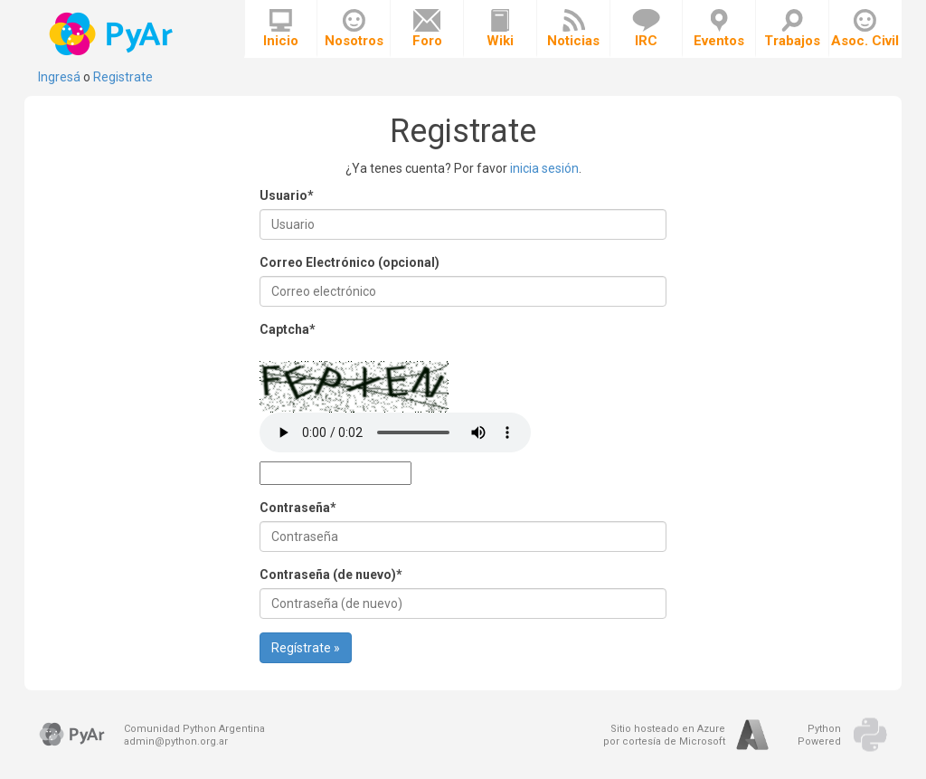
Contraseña (298, 507)
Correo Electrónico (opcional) (349, 262)
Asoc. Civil (865, 29)
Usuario (287, 195)
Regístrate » (305, 648)
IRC (646, 29)
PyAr (112, 34)
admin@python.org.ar (176, 741)
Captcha (288, 329)
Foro (427, 29)
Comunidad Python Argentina (194, 729)
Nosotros (354, 29)
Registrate (123, 77)
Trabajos (792, 29)
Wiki (500, 29)
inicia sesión (544, 168)
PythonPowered (819, 735)
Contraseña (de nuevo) (331, 574)
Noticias (573, 29)
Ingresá (59, 77)
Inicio (280, 29)
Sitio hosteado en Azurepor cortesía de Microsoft (664, 735)
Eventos (719, 29)
